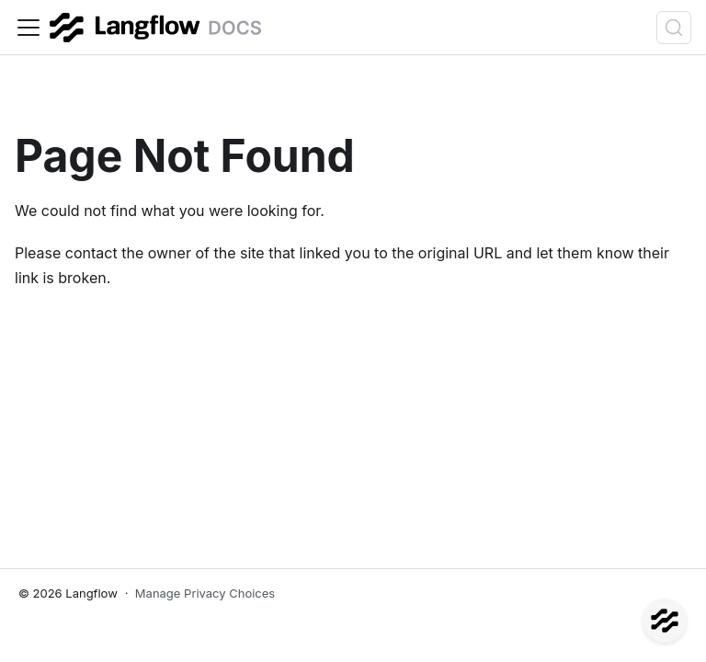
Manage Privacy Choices (205, 593)
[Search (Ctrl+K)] (673, 27)
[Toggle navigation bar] (28, 27)
